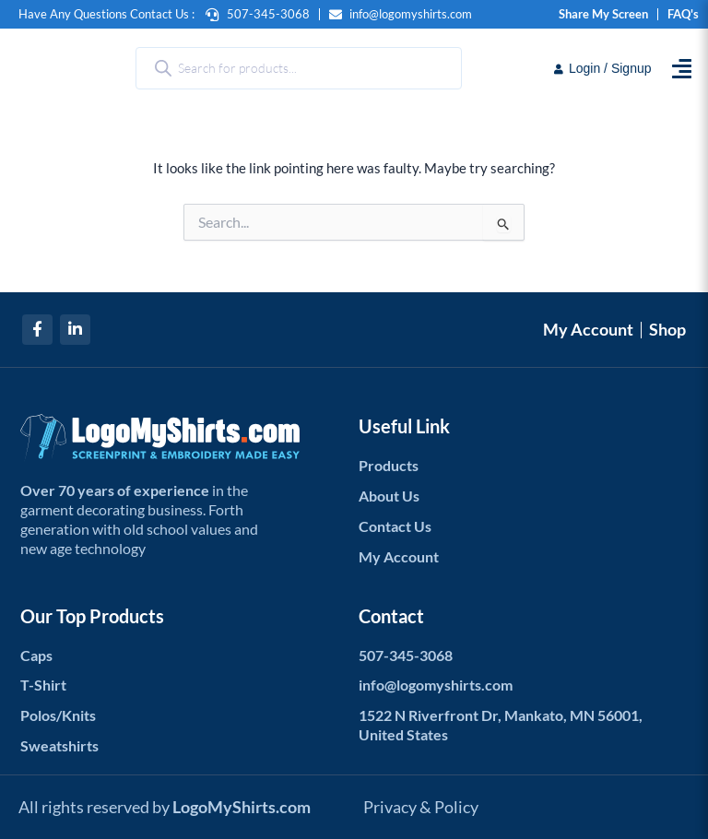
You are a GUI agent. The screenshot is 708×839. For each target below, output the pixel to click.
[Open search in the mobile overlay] (298, 68)
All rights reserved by (164, 806)
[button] (681, 69)
